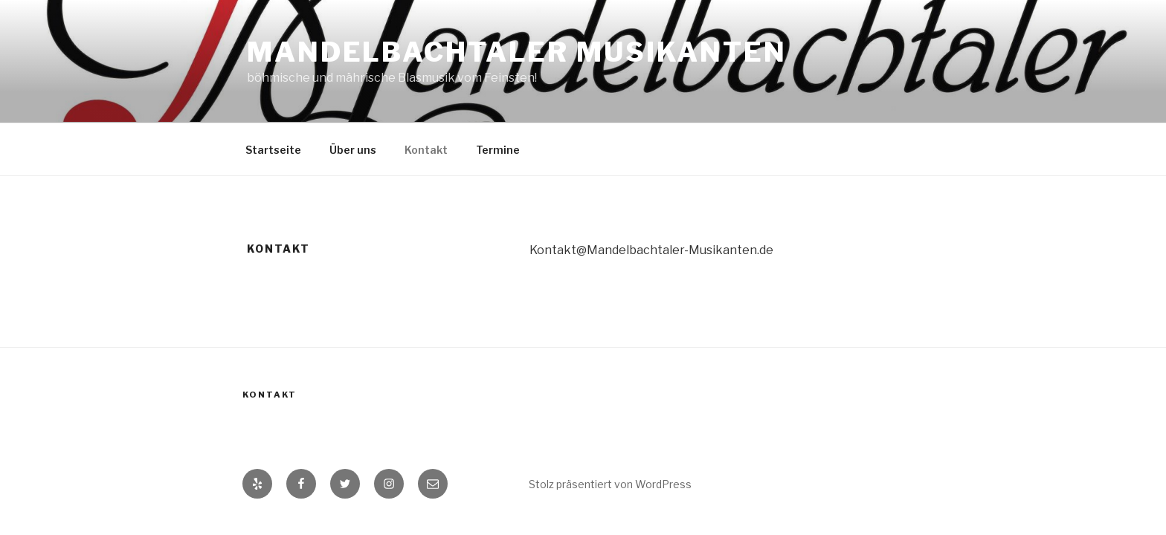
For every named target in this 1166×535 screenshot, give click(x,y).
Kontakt (426, 149)
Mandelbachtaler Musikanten (517, 52)
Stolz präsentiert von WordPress (610, 484)
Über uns (352, 149)
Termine (498, 149)
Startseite (273, 149)
